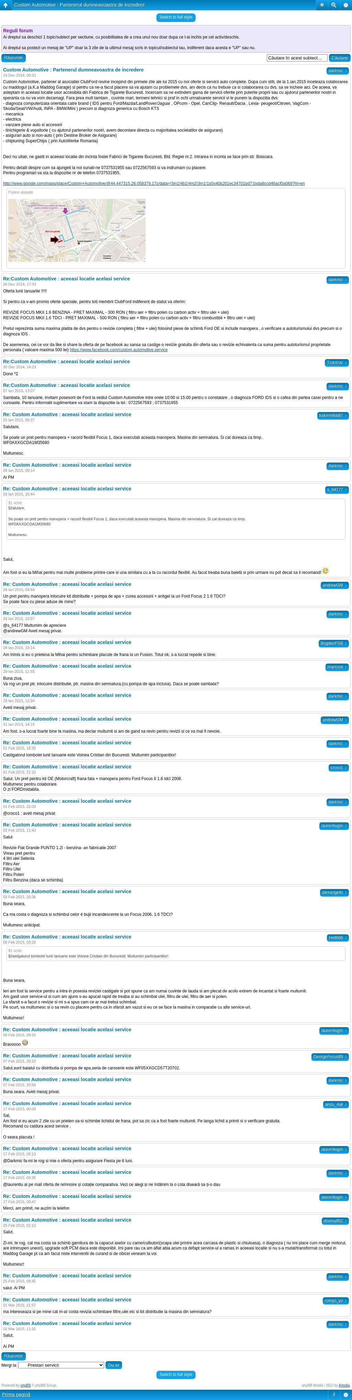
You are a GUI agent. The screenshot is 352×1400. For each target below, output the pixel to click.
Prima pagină (16, 1394)
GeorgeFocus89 (330, 1056)
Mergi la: (9, 1365)
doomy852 (335, 1221)
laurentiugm (334, 825)
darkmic (338, 70)
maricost (337, 667)
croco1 (339, 767)
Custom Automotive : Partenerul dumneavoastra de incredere (79, 5)
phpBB (26, 1385)
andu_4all (336, 1104)
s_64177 (337, 489)
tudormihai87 (333, 415)
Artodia (344, 1385)
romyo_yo (336, 1300)
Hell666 (338, 937)
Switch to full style (176, 17)
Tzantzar (337, 362)
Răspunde (13, 57)
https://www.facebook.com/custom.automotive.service (119, 349)
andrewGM (335, 585)
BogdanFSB (334, 643)
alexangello (334, 892)
